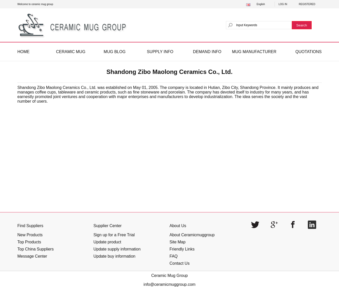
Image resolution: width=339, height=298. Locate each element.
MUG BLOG (115, 52)
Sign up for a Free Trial (114, 235)
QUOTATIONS (308, 52)
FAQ (174, 256)
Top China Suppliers (35, 249)
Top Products (29, 242)
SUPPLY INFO (160, 52)
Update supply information (117, 249)
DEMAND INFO (207, 52)
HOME (23, 52)
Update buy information (114, 256)
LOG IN (283, 4)
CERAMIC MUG (70, 52)
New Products (30, 235)
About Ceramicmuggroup (192, 235)
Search (301, 25)
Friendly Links (182, 249)
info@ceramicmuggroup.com (169, 284)
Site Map (178, 242)
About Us (178, 226)
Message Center (32, 256)
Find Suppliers (30, 226)
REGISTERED (307, 4)
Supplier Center (108, 226)
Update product (107, 242)
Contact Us (180, 263)
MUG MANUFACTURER (254, 52)
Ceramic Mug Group (169, 275)
